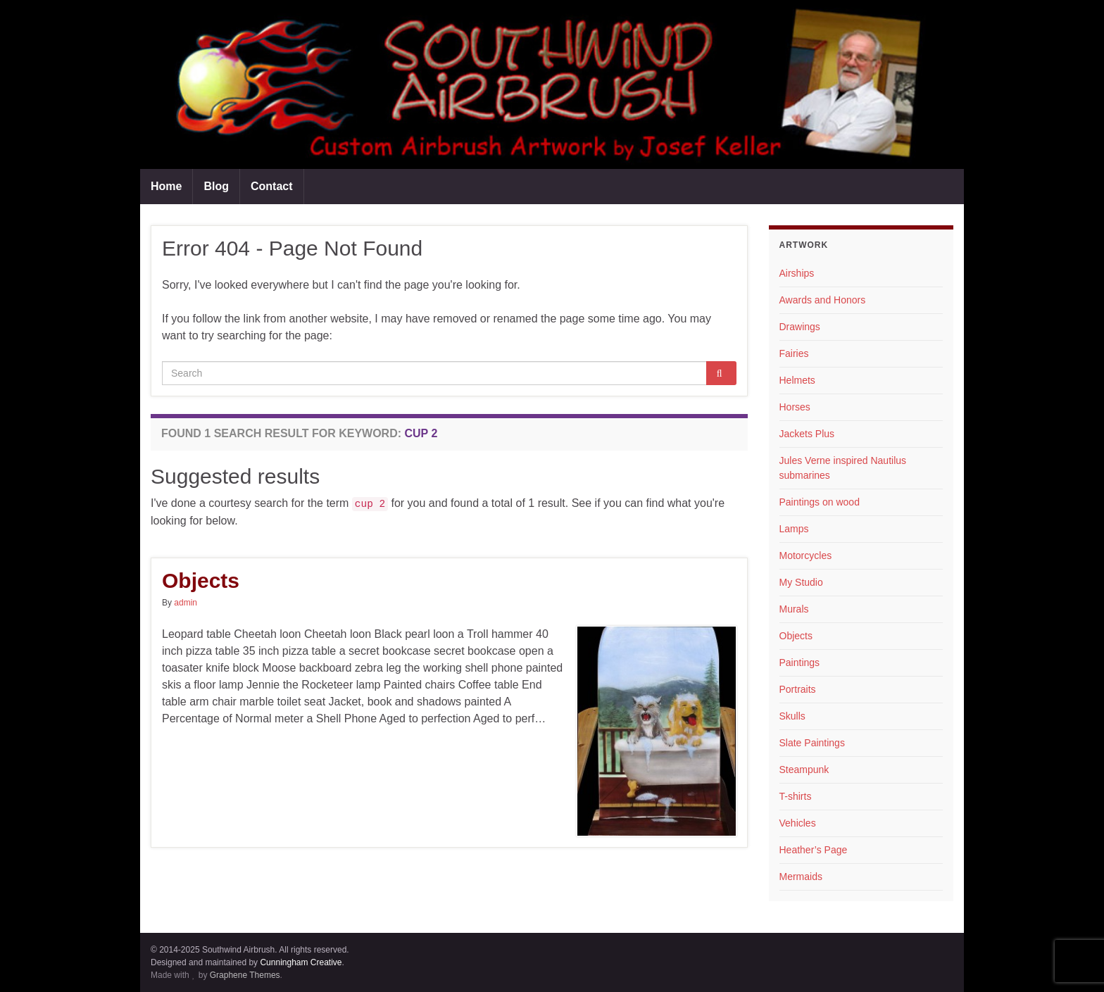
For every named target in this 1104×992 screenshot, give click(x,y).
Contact (272, 186)
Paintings (799, 662)
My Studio (801, 582)
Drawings (799, 326)
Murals (794, 609)
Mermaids (800, 876)
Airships (797, 273)
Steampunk (804, 769)
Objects (200, 580)
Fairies (794, 353)
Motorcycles (805, 555)
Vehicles (797, 823)
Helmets (797, 380)
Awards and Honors (822, 300)
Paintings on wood (819, 502)
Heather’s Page (813, 849)
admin (185, 603)
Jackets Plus (807, 433)
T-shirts (795, 796)
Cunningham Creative (300, 962)
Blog (216, 186)
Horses (794, 407)
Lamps (794, 528)
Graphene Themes (245, 975)
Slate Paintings (812, 742)
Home (166, 186)
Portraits (797, 689)
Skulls (792, 716)
